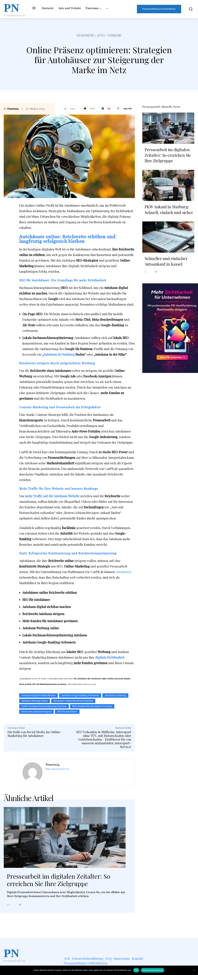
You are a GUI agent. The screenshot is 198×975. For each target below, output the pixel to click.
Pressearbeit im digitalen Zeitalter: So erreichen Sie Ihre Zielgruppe (59, 880)
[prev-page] (9, 905)
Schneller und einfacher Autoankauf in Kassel (166, 261)
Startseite (85, 35)
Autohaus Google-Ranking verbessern (80, 695)
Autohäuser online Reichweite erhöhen (73, 701)
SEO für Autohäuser (67, 711)
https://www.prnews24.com (57, 769)
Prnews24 (13, 109)
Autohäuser (123, 572)
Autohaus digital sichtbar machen (39, 695)
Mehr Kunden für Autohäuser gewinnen (92, 706)
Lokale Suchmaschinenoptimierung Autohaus (44, 706)
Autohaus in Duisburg (59, 354)
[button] (189, 9)
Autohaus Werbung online (35, 701)
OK (136, 970)
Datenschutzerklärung (152, 970)
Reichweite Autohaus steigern (36, 711)
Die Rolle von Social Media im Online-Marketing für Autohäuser (34, 734)
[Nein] (194, 970)
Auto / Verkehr (109, 35)
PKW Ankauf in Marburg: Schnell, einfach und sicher (169, 209)
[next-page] (20, 905)
